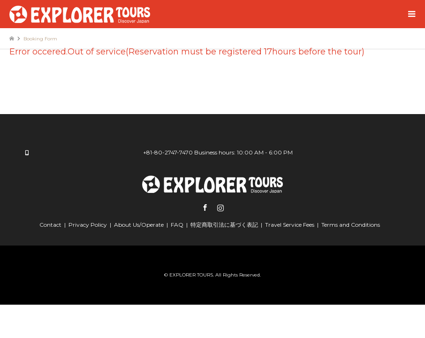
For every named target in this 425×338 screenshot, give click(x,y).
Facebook (205, 207)
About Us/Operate (139, 224)
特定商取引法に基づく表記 (224, 224)
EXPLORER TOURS (191, 275)
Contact (50, 224)
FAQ (177, 224)
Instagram (220, 207)
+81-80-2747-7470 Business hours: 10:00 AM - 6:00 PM (218, 152)
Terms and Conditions (350, 224)
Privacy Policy (87, 224)
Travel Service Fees (289, 224)
